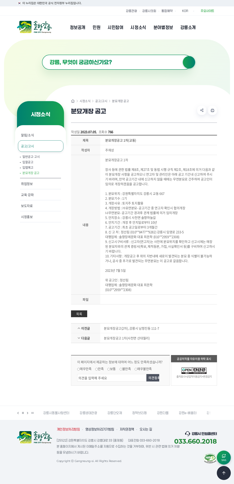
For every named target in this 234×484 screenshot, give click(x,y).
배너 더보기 (32, 413)
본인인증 (204, 27)
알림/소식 (27, 135)
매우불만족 (144, 368)
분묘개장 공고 (30, 173)
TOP (224, 473)
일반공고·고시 (31, 157)
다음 (27, 413)
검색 (189, 62)
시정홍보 (27, 216)
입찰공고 (27, 162)
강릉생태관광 (88, 413)
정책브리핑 (139, 413)
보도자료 (27, 205)
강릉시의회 (149, 11)
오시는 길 (146, 429)
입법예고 (27, 167)
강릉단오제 (114, 413)
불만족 (126, 368)
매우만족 (85, 368)
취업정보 (27, 183)
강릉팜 (211, 413)
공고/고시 (27, 146)
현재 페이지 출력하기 (212, 110)
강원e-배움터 (187, 413)
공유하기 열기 (201, 110)
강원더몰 (163, 413)
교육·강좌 (27, 194)
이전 (18, 413)
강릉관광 (131, 11)
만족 (101, 368)
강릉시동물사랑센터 (56, 413)
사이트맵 (214, 27)
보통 (113, 368)
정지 (23, 413)
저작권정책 (127, 429)
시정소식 (85, 101)
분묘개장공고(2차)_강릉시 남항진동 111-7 (131, 328)
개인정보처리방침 (68, 429)
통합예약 (167, 11)
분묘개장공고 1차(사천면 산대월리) (127, 338)
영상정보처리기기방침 (99, 429)
